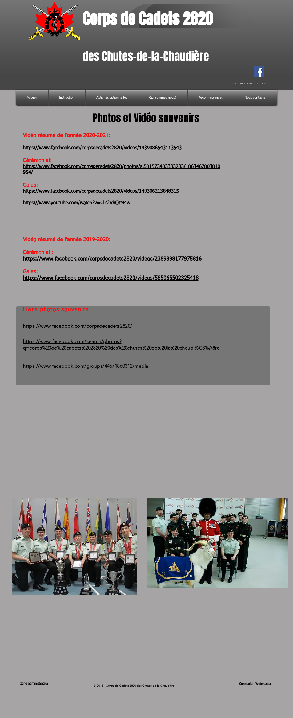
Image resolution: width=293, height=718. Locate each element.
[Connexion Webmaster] (255, 684)
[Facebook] (259, 71)
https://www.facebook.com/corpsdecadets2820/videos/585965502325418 (111, 278)
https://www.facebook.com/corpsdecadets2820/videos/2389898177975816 (112, 259)
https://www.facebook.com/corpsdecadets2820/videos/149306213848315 (101, 191)
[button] (67, 98)
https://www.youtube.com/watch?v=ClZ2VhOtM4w (76, 203)
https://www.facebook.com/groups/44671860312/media (85, 366)
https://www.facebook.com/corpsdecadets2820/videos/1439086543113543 (102, 148)
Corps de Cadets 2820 (148, 19)
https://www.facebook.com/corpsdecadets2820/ (77, 326)
